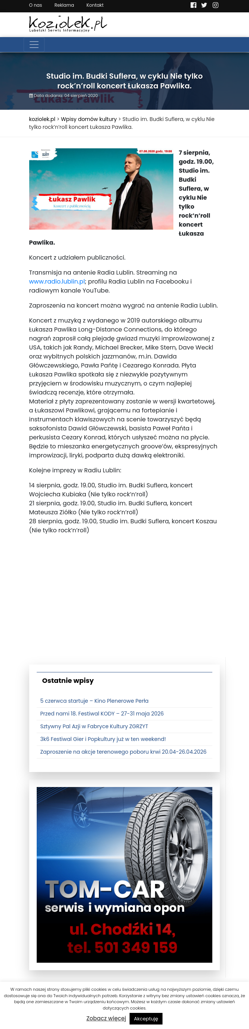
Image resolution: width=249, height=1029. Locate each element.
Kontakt (95, 5)
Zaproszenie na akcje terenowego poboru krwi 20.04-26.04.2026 (123, 752)
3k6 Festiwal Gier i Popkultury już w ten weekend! (103, 739)
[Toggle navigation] (34, 44)
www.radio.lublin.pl (57, 281)
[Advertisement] (124, 604)
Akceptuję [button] (146, 1018)
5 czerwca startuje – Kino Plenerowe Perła (94, 701)
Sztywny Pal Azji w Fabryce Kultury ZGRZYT (94, 726)
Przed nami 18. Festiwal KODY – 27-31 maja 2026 (102, 713)
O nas (35, 5)
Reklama (64, 5)
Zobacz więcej (106, 1018)
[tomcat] (124, 874)
